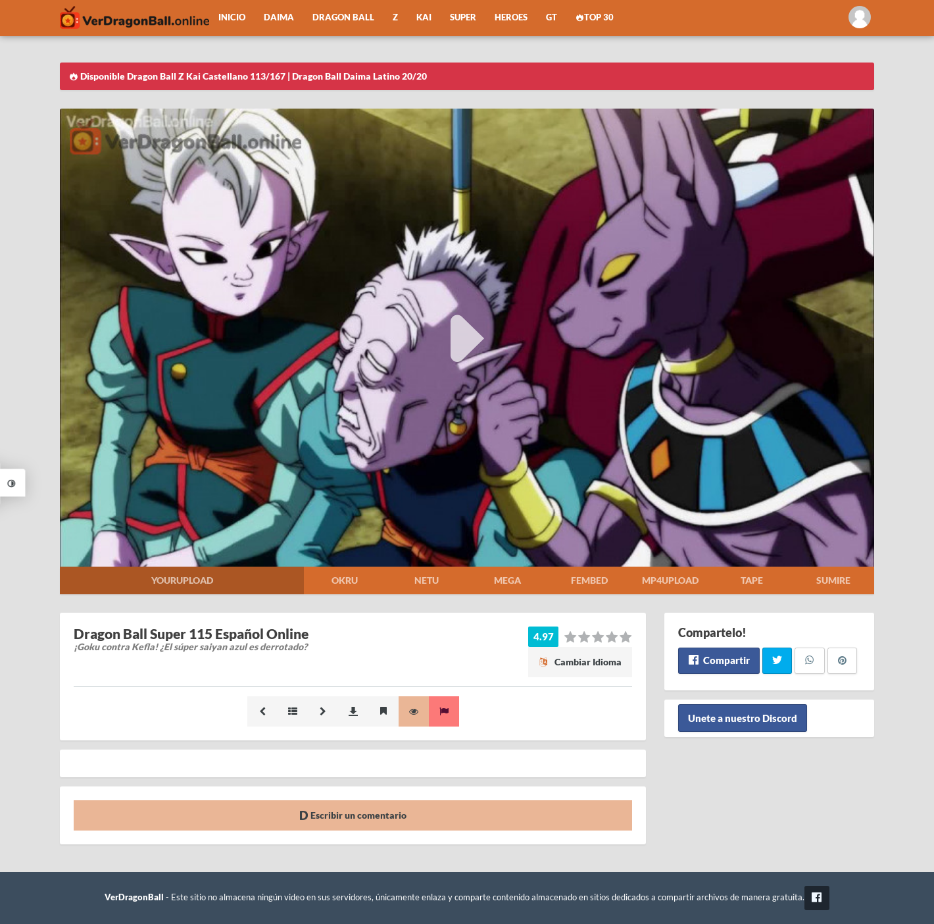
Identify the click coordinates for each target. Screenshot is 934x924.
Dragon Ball (343, 17)
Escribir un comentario (352, 815)
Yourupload (182, 580)
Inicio (231, 17)
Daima (279, 17)
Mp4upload (670, 580)
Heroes (511, 17)
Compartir (718, 660)
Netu (426, 580)
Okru (345, 580)
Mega (507, 580)
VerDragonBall (134, 897)
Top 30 (595, 17)
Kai (423, 17)
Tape (752, 580)
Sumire (833, 580)
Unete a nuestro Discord (742, 718)
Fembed (589, 580)
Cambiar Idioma (580, 661)
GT (551, 17)
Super (463, 17)
